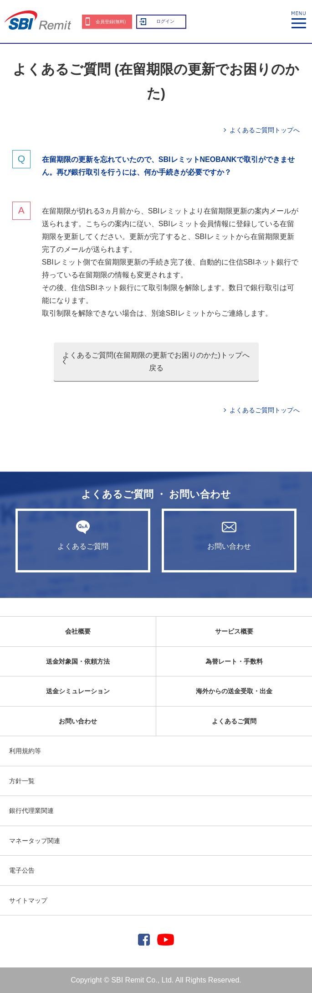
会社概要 (78, 631)
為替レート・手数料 (234, 661)
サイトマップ (28, 900)
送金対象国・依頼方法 (78, 661)
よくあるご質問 (83, 535)
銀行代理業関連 (31, 810)
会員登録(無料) (111, 21)
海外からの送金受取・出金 (234, 691)
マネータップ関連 (34, 840)
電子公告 (22, 870)
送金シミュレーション (78, 691)
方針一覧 (22, 781)
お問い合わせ (229, 535)
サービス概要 (234, 631)
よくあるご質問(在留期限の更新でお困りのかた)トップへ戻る (156, 361)
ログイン (165, 21)
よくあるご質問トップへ (265, 130)
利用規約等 (25, 750)
